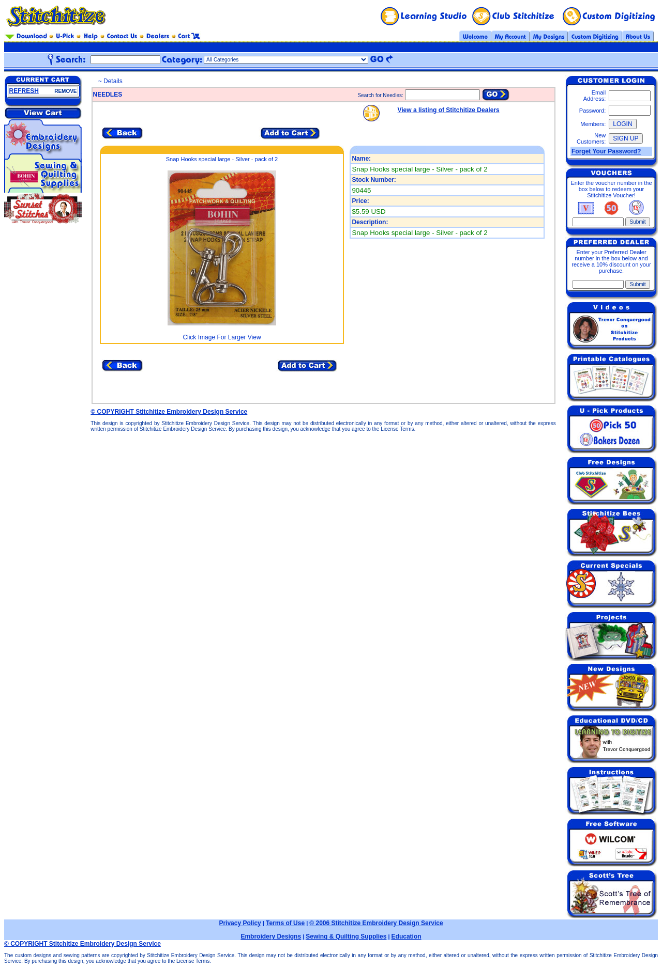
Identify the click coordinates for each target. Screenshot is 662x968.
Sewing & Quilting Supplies (346, 936)
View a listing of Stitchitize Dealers (449, 110)
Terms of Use (285, 923)
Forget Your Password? (606, 151)
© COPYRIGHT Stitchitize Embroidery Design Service (169, 411)
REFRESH (24, 91)
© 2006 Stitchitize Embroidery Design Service (376, 923)
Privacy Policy (240, 923)
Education (407, 936)
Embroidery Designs (270, 936)
